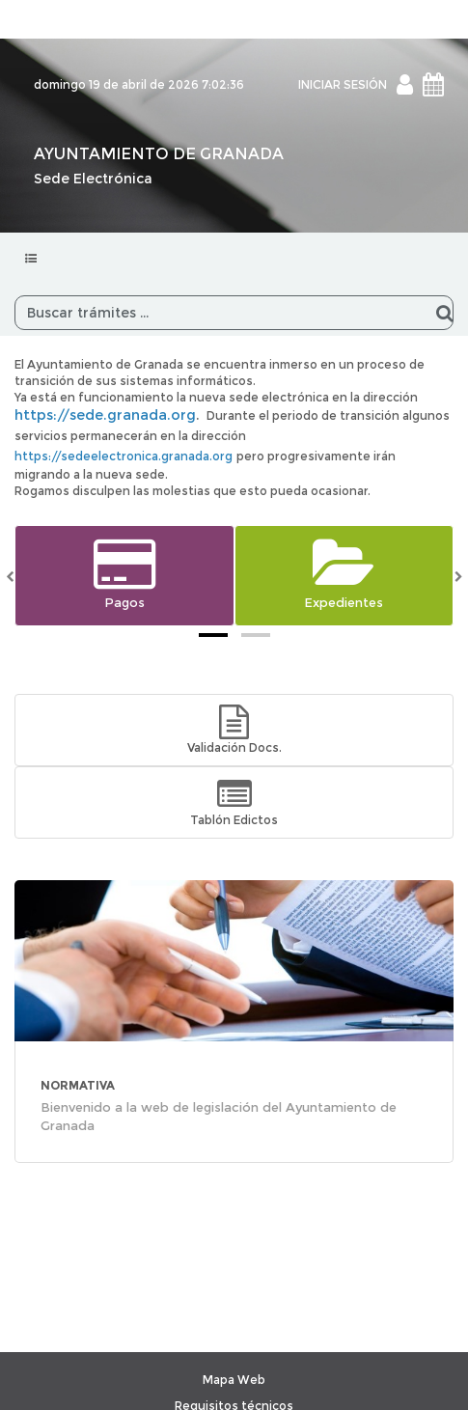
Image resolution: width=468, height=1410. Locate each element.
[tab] (213, 635)
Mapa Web (234, 1379)
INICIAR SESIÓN (342, 84)
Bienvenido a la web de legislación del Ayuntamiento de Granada (219, 1116)
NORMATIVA (78, 1085)
